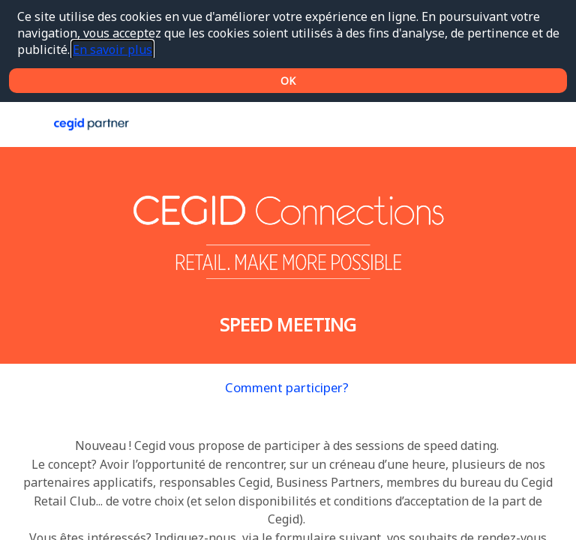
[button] (22, 124)
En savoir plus (112, 49)
